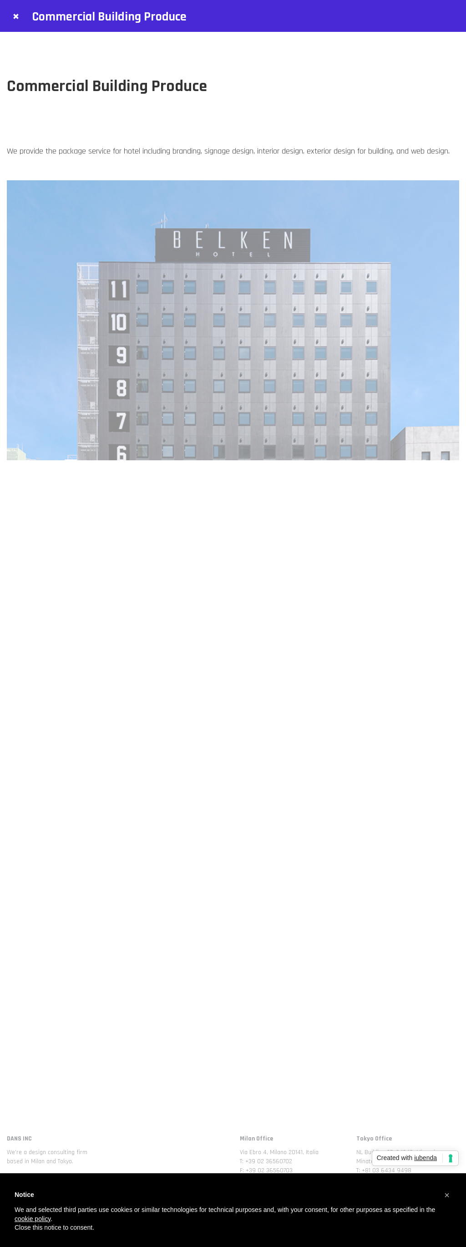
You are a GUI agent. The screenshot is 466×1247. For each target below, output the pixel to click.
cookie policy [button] (33, 1218)
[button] (447, 1195)
